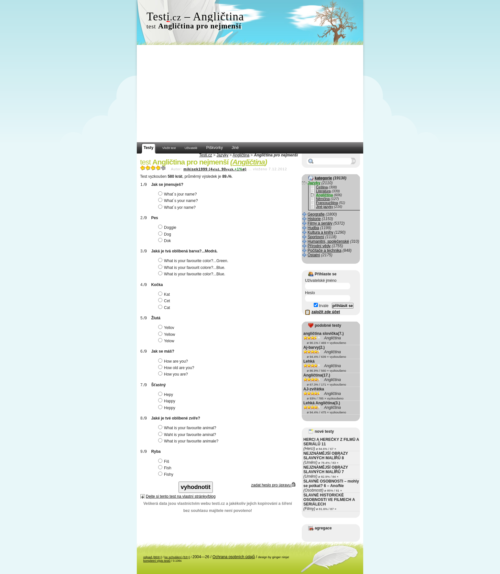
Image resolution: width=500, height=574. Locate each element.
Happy (167, 401)
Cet (165, 301)
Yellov (167, 327)
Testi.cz (205, 155)
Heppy (167, 408)
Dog (165, 234)
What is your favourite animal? (188, 428)
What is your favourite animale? (189, 441)
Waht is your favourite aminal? (188, 434)
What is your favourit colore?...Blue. (192, 267)
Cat (165, 307)
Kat (165, 294)
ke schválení (177, 557)
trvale (321, 305)
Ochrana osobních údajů (233, 557)
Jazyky (223, 155)
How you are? (174, 374)
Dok (165, 241)
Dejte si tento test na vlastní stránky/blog (180, 496)
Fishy (166, 474)
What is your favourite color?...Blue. (192, 274)
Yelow (167, 341)
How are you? (174, 361)
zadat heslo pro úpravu (273, 485)
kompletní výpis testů (156, 560)
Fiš (164, 461)
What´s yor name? (178, 207)
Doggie (168, 227)
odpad (152, 557)
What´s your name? (179, 200)
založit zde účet (325, 312)
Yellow (167, 334)
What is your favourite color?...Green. (194, 261)
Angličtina (241, 155)
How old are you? (177, 368)
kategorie (323, 178)
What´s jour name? (178, 194)
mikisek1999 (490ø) (214, 169)
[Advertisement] (250, 93)
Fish (165, 468)
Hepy (166, 394)
